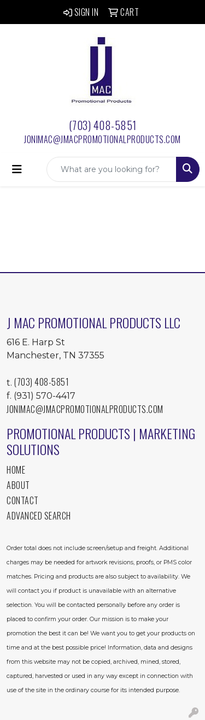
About (18, 485)
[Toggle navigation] (16, 169)
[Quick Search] (111, 169)
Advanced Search (39, 515)
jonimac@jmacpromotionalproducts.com (102, 139)
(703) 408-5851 (103, 125)
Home (16, 469)
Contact (23, 500)
